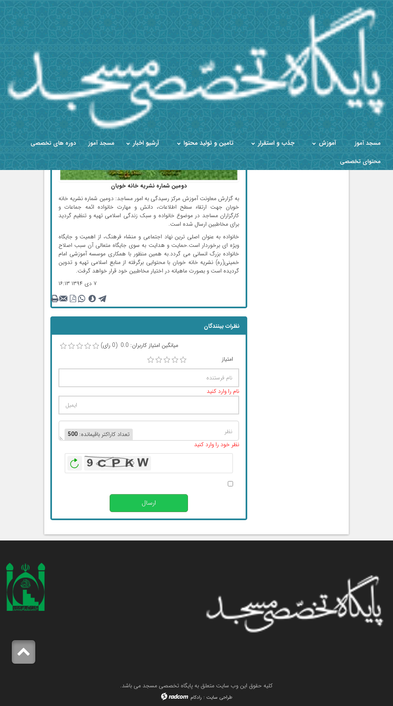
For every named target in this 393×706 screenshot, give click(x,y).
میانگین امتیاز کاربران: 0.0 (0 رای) (139, 345)
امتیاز (227, 359)
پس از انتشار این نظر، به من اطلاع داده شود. (174, 483)
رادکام (196, 697)
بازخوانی (74, 461)
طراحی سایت (219, 697)
